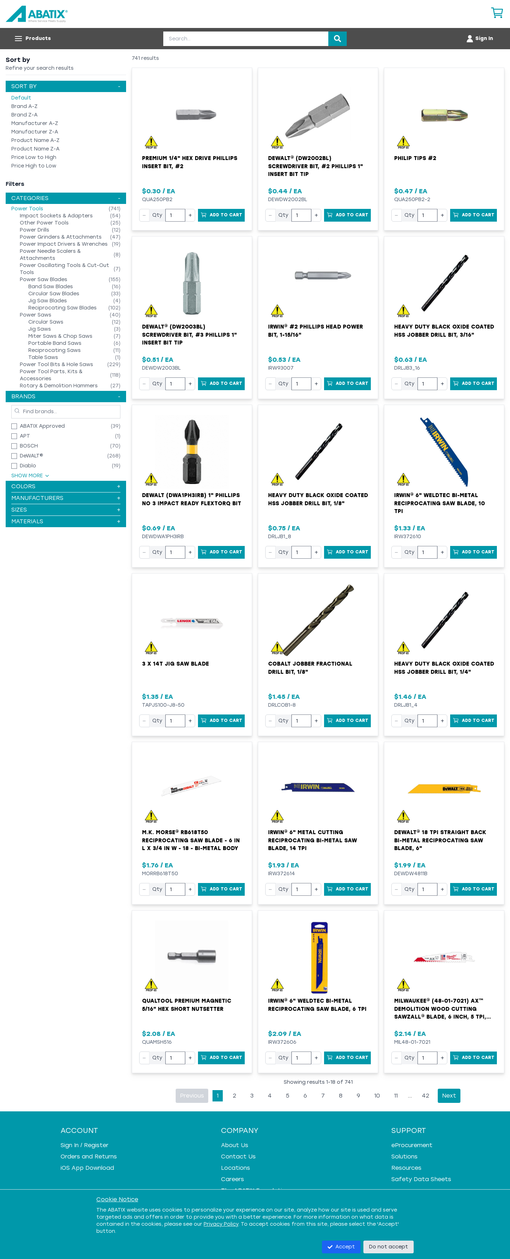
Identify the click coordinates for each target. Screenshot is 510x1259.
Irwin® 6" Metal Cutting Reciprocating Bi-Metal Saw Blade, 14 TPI (312, 840)
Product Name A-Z (35, 140)
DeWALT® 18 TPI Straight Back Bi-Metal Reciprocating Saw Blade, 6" (440, 840)
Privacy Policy (221, 1224)
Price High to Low (33, 166)
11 (396, 1095)
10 (377, 1095)
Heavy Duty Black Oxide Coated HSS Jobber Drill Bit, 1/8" (318, 499)
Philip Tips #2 (415, 158)
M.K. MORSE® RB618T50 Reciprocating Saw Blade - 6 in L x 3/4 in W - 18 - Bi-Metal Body (191, 840)
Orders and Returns (89, 1156)
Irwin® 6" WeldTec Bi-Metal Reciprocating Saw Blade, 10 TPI (439, 503)
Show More (30, 476)
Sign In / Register (84, 1145)
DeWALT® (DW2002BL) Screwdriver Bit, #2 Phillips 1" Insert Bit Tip (315, 166)
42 (425, 1095)
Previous (192, 1095)
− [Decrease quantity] (144, 215)
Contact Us (238, 1156)
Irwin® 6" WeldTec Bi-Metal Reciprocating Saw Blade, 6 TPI (317, 1005)
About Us (234, 1145)
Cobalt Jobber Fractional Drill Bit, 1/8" (310, 668)
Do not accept (388, 1247)
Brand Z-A (24, 115)
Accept (341, 1247)
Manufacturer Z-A (34, 132)
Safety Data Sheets (421, 1179)
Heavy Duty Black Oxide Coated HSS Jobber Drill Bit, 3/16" (444, 331)
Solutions (404, 1156)
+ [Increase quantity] (190, 215)
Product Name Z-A (35, 149)
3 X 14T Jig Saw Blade (175, 664)
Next (449, 1095)
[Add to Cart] (221, 215)
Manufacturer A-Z (34, 123)
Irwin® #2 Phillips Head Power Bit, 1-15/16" (315, 331)
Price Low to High (33, 157)
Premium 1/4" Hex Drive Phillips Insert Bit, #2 (189, 162)
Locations (235, 1167)
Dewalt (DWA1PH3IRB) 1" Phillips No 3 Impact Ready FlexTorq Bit (191, 499)
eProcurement (411, 1145)
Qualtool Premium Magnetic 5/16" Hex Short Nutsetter (186, 1005)
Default (21, 98)
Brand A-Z (24, 106)
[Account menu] (479, 38)
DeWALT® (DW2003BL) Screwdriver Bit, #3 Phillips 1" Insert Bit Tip (189, 335)
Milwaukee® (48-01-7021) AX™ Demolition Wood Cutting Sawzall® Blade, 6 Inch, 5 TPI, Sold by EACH (440, 1009)
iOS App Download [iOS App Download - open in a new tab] (87, 1167)
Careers (232, 1179)
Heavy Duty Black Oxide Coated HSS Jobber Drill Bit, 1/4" (444, 668)
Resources (406, 1167)
